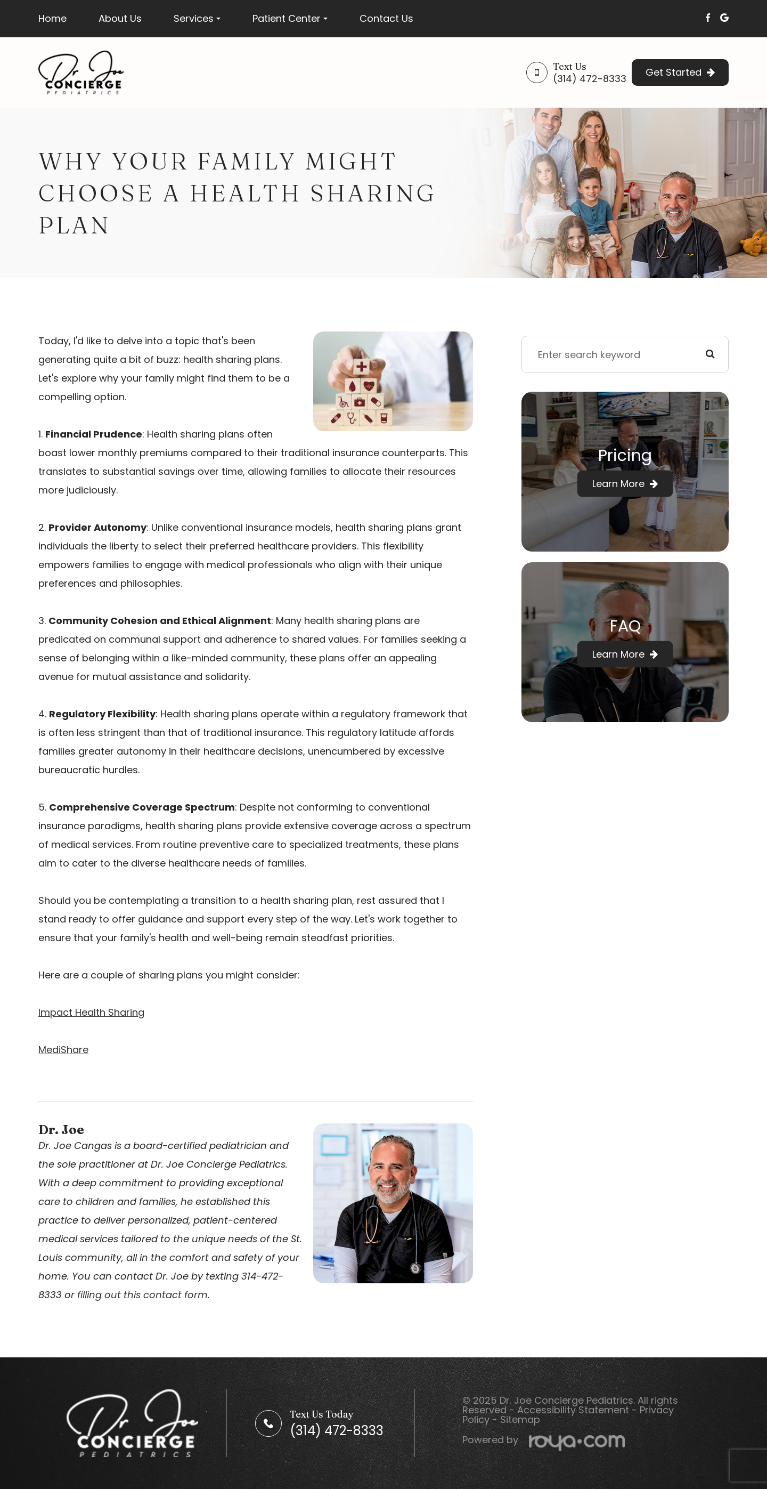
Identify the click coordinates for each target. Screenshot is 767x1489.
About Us (120, 18)
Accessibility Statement (573, 1410)
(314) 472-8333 (589, 78)
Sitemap (520, 1419)
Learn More (618, 483)
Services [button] (197, 18)
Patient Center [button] (290, 18)
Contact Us (386, 18)
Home (52, 18)
